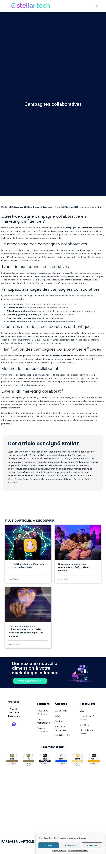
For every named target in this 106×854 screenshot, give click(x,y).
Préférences (92, 845)
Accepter (48, 845)
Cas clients (85, 725)
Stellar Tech (61, 710)
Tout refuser (70, 845)
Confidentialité (62, 735)
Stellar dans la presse (86, 732)
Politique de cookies (59, 851)
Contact (59, 721)
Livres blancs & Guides (87, 718)
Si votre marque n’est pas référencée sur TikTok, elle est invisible (74, 567)
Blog (82, 711)
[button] (97, 6)
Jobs (57, 716)
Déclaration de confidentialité (78, 851)
